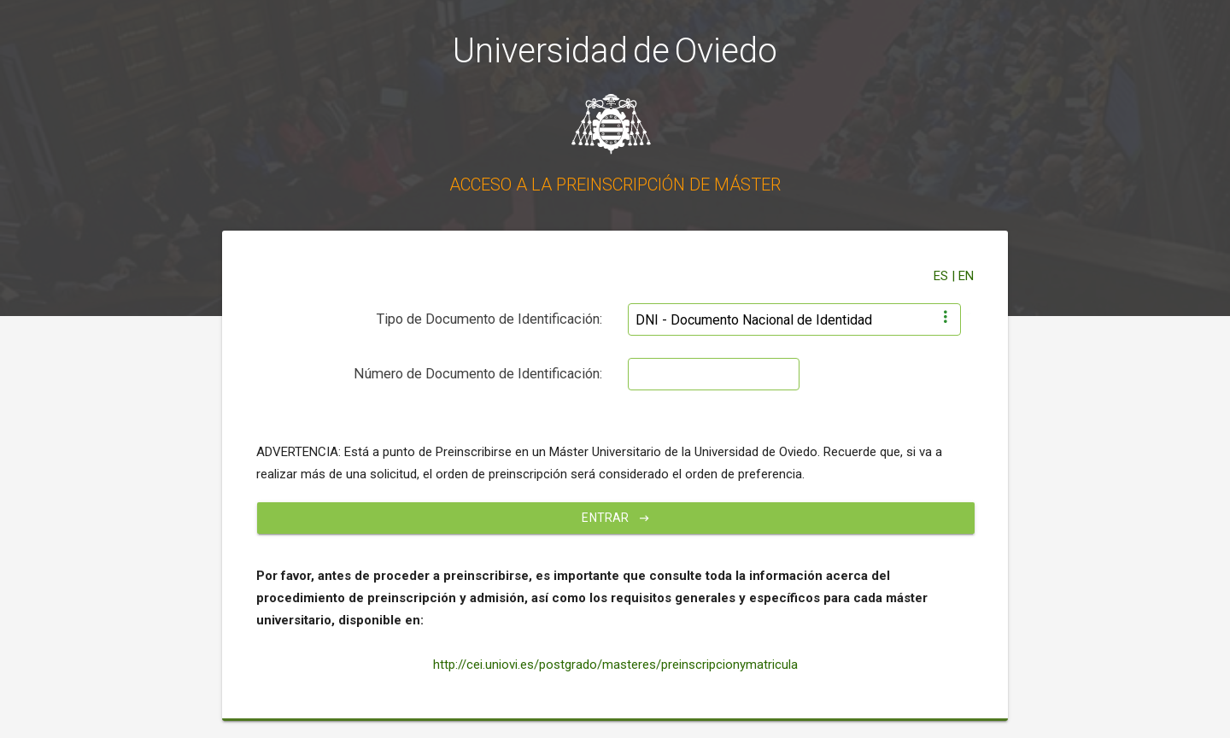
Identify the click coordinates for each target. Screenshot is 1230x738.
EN (966, 276)
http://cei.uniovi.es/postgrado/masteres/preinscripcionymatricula (615, 664)
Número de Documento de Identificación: (478, 374)
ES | (946, 276)
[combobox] (794, 314)
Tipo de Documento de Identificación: (489, 319)
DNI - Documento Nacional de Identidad (754, 320)
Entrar (615, 517)
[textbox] (714, 374)
